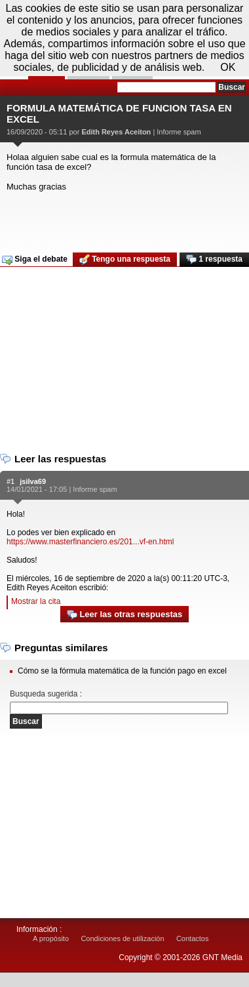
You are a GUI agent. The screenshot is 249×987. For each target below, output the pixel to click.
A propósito (51, 938)
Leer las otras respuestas (124, 614)
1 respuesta (214, 259)
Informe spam (179, 132)
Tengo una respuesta (124, 259)
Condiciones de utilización (122, 938)
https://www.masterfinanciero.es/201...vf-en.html (90, 541)
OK (227, 67)
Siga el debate (34, 259)
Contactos (192, 938)
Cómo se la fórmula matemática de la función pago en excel (122, 670)
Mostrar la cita (35, 601)
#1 (10, 481)
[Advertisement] (123, 217)
